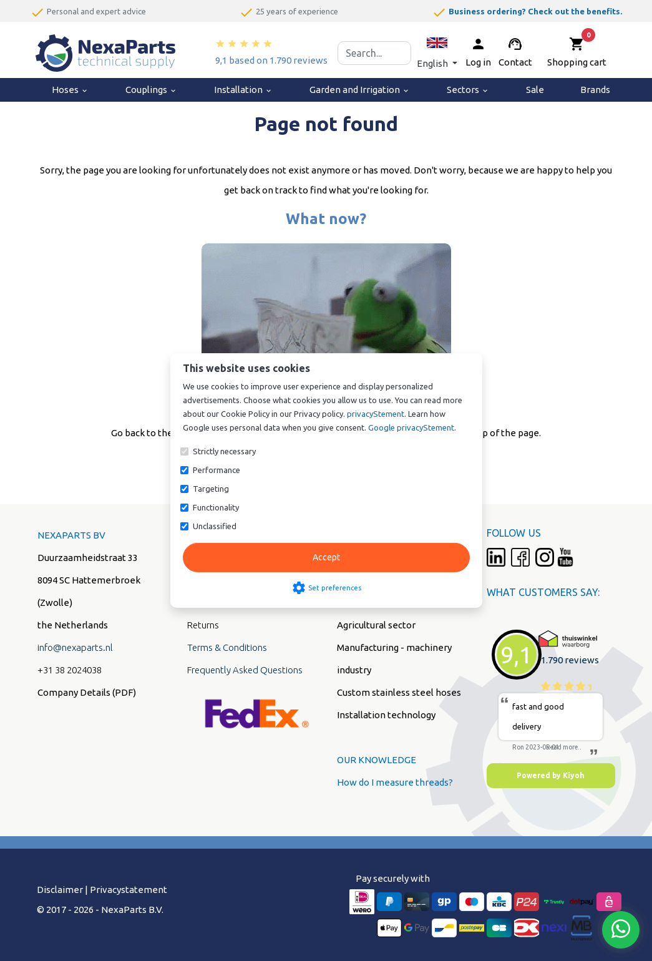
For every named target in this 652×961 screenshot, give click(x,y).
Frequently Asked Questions (245, 670)
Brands (595, 89)
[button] (437, 52)
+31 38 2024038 (69, 670)
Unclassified (214, 526)
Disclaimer (60, 889)
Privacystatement (128, 889)
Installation (243, 89)
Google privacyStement (411, 427)
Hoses (70, 89)
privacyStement (375, 413)
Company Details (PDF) (86, 692)
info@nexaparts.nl (75, 647)
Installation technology (386, 715)
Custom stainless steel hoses (399, 692)
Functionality (216, 507)
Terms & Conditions (227, 647)
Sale (535, 89)
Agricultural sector (376, 625)
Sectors (468, 89)
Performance (216, 470)
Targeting (211, 488)
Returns (203, 625)
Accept (326, 557)
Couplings (151, 89)
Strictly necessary (224, 451)
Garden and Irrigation (359, 89)
